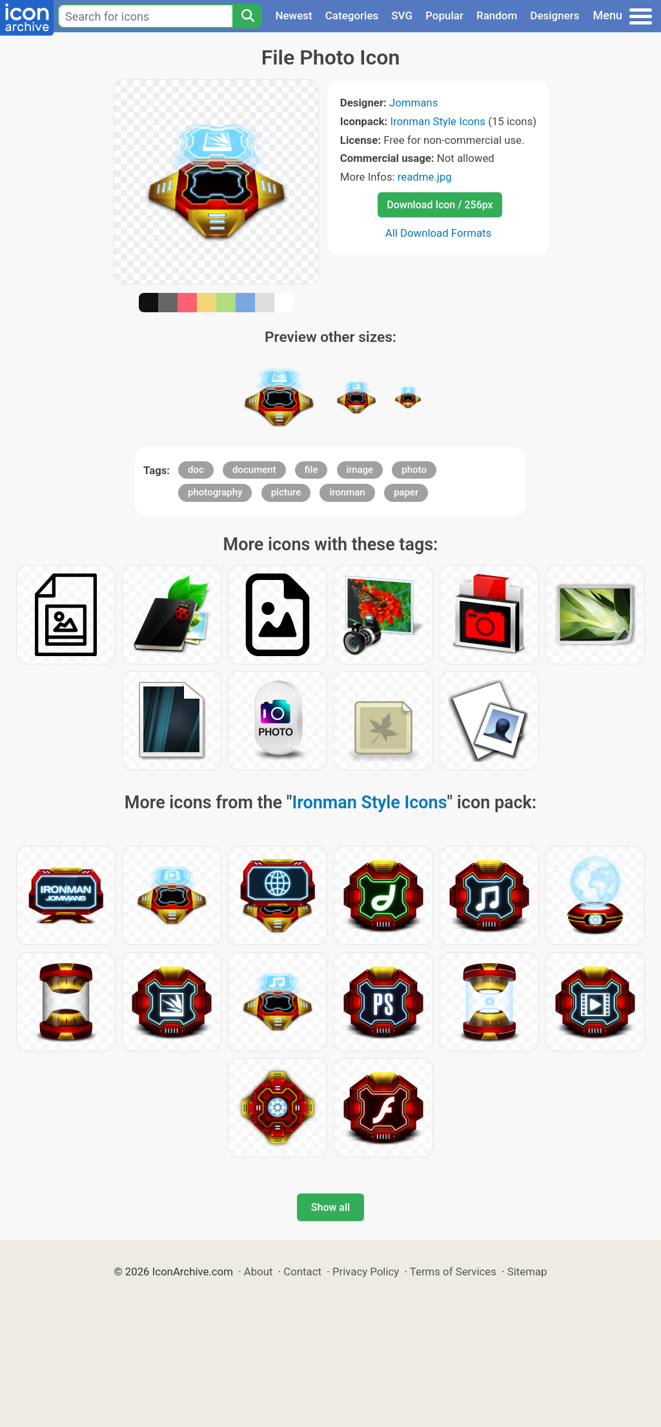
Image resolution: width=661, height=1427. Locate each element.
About (258, 1271)
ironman (347, 492)
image (360, 469)
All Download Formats (438, 232)
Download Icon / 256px (440, 205)
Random (496, 15)
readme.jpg (425, 176)
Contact (302, 1271)
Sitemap (527, 1271)
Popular (444, 15)
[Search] (247, 16)
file (311, 469)
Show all (330, 1207)
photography (215, 492)
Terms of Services (453, 1271)
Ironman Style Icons (437, 121)
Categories (352, 15)
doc (196, 469)
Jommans (413, 102)
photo (414, 469)
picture (286, 492)
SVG (401, 15)
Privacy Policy (365, 1271)
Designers (554, 15)
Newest (293, 15)
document (254, 469)
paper (406, 492)
